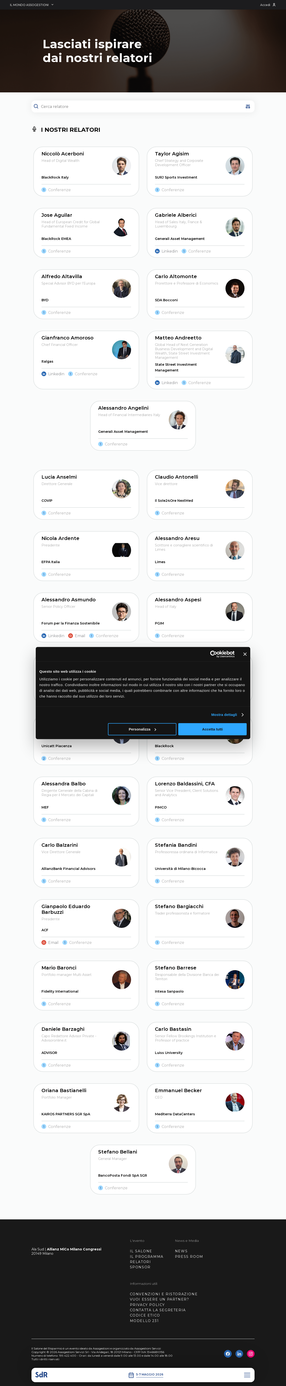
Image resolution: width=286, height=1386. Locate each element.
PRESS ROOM (189, 1256)
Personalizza (142, 729)
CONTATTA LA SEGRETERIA (158, 1310)
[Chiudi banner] (245, 654)
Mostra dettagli (224, 715)
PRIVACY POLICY (147, 1305)
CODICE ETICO (145, 1315)
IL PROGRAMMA (146, 1256)
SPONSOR (140, 1267)
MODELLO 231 (144, 1321)
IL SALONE (141, 1251)
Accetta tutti (212, 729)
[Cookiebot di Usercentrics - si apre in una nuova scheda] (214, 654)
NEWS (181, 1251)
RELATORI (140, 1262)
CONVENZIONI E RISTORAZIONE (164, 1294)
